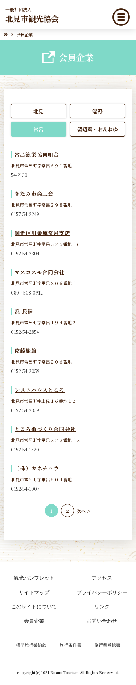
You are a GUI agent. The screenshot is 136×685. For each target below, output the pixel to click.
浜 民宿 (24, 311)
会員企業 (34, 620)
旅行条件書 (70, 645)
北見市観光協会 (32, 15)
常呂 (38, 129)
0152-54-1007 (25, 489)
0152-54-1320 (25, 449)
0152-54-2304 (25, 253)
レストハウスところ (40, 389)
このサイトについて (34, 606)
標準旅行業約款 (31, 645)
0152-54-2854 (25, 332)
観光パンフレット (34, 577)
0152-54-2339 (25, 410)
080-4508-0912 (27, 292)
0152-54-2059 (25, 371)
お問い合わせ (102, 620)
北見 (38, 111)
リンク (102, 606)
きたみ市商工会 (34, 193)
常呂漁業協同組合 (37, 154)
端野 (97, 111)
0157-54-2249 (25, 214)
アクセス (102, 577)
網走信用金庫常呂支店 (42, 232)
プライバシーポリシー (102, 592)
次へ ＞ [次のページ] (84, 511)
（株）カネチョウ (37, 468)
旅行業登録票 (107, 645)
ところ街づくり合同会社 (45, 429)
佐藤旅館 (26, 350)
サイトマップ (34, 592)
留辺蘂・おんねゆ (97, 129)
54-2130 (19, 175)
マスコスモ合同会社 (40, 272)
